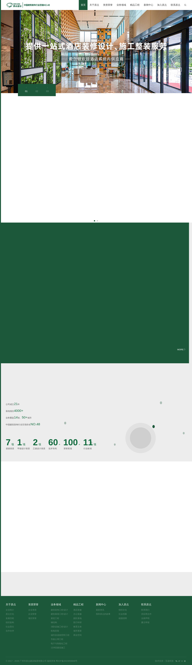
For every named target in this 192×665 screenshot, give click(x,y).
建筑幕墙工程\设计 (59, 614)
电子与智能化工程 (59, 643)
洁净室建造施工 (58, 647)
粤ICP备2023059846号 (66, 661)
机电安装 (55, 631)
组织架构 (10, 622)
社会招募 (123, 614)
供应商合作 (146, 614)
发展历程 (10, 618)
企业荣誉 (32, 614)
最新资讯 (100, 610)
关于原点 (94, 5)
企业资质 (32, 610)
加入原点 (162, 5)
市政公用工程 (57, 639)
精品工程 (135, 5)
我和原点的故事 (103, 614)
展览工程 (55, 618)
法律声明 (145, 618)
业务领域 (121, 5)
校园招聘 (123, 618)
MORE (181, 349)
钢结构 (54, 622)
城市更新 (77, 631)
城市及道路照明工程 (60, 635)
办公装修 (77, 614)
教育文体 (77, 626)
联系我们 (145, 610)
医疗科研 (77, 622)
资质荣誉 (108, 5)
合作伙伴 (10, 631)
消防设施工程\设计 (59, 626)
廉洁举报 (145, 622)
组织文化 (123, 610)
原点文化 (10, 614)
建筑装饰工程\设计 (59, 610)
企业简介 (10, 610)
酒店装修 (77, 610)
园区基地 (77, 618)
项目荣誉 (32, 618)
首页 (83, 5)
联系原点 (175, 5)
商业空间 (77, 635)
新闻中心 (148, 5)
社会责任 (10, 626)
